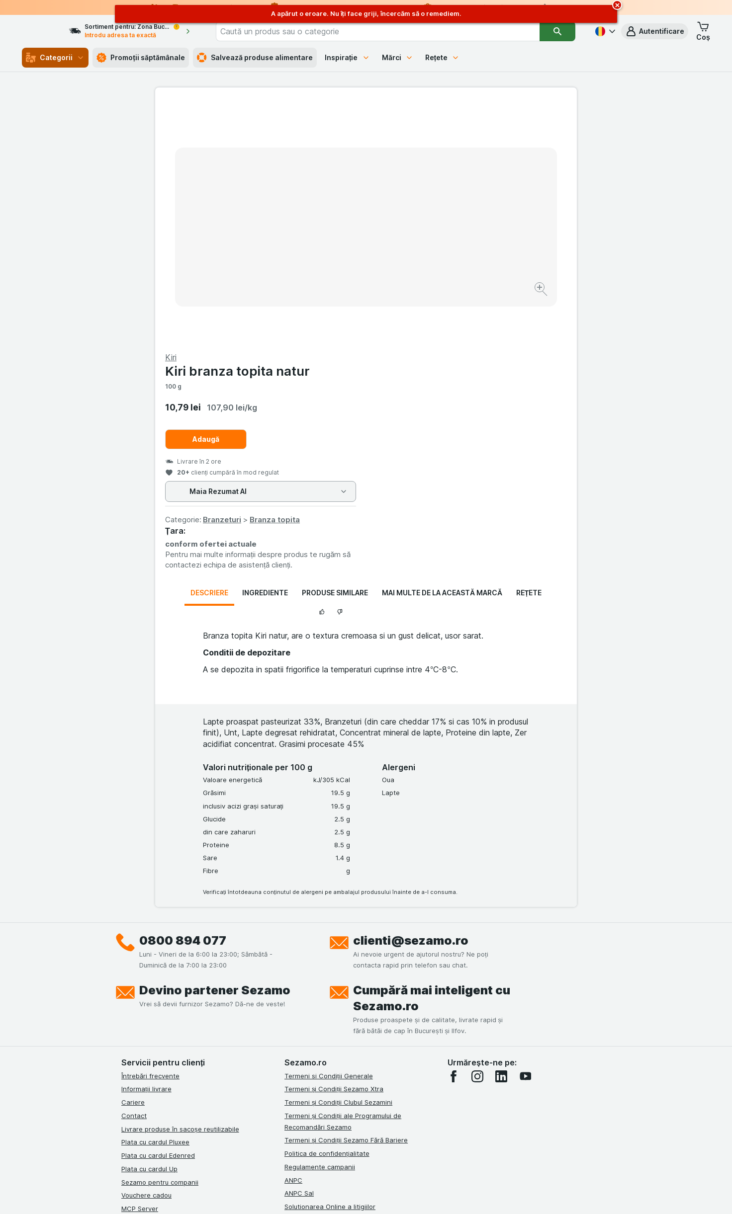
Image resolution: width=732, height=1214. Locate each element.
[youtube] (525, 837)
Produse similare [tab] (335, 353)
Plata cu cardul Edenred (158, 916)
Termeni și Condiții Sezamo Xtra (333, 850)
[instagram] (477, 837)
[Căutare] (557, 31)
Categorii (55, 58)
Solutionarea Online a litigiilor (329, 967)
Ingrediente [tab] (265, 353)
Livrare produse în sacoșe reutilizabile (180, 889)
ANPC (293, 941)
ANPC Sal (299, 954)
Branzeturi (433, 280)
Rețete (442, 57)
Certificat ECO (306, 994)
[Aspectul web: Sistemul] (315, 1194)
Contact (134, 877)
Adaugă (416, 200)
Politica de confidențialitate (326, 914)
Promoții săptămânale (140, 58)
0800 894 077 (182, 701)
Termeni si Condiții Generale (328, 836)
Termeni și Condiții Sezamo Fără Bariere (346, 901)
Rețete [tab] (529, 353)
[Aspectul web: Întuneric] (416, 1194)
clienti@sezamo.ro (410, 701)
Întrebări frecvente (150, 836)
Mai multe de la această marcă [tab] (442, 353)
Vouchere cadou (146, 956)
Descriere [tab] (209, 353)
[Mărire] (331, 258)
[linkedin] (501, 837)
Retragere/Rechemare (319, 981)
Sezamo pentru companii (159, 943)
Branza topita (485, 280)
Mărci (397, 57)
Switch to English (384, 1153)
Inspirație (347, 57)
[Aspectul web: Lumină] (365, 1194)
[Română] (604, 31)
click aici (244, 1129)
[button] (654, 31)
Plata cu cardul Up (149, 930)
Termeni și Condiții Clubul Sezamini (338, 863)
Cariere (133, 863)
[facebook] (453, 837)
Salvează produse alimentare (255, 58)
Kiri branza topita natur (448, 132)
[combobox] (392, 31)
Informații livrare (146, 850)
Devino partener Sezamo (214, 750)
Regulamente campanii (319, 928)
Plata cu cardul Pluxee (155, 903)
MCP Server (139, 969)
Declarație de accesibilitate (326, 1007)
